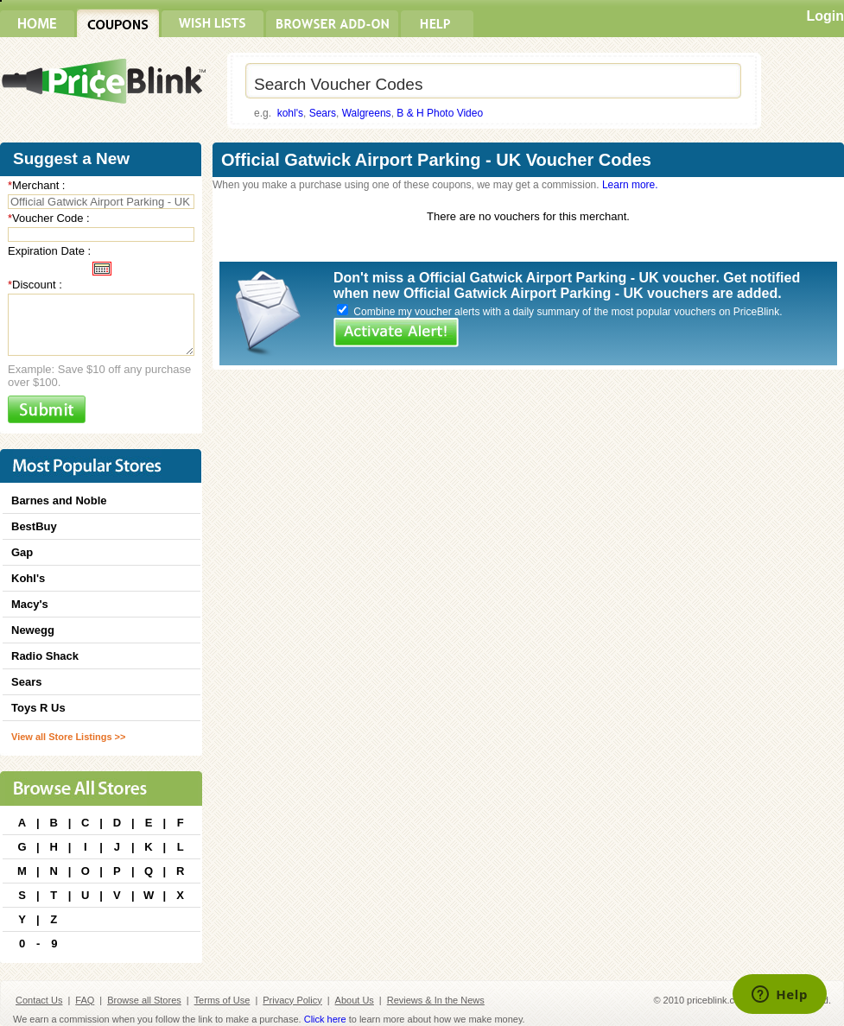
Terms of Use (222, 1000)
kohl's (290, 113)
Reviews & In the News (436, 1000)
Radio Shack (45, 655)
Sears (322, 113)
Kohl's (28, 578)
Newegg (32, 630)
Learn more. (630, 185)
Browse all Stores (144, 1000)
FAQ (84, 1000)
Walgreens (366, 113)
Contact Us (39, 1000)
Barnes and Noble (59, 500)
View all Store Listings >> (68, 737)
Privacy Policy (292, 1000)
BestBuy (34, 526)
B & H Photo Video (440, 113)
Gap (22, 552)
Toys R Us (38, 707)
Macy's (29, 604)
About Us (354, 1000)
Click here (325, 1019)
